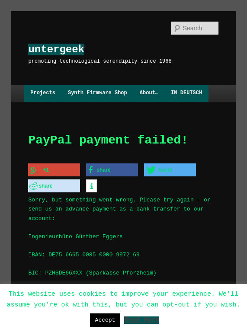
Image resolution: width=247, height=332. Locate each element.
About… (149, 93)
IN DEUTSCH (186, 93)
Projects (42, 93)
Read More (141, 319)
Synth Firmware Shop (97, 93)
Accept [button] (105, 320)
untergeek (56, 49)
